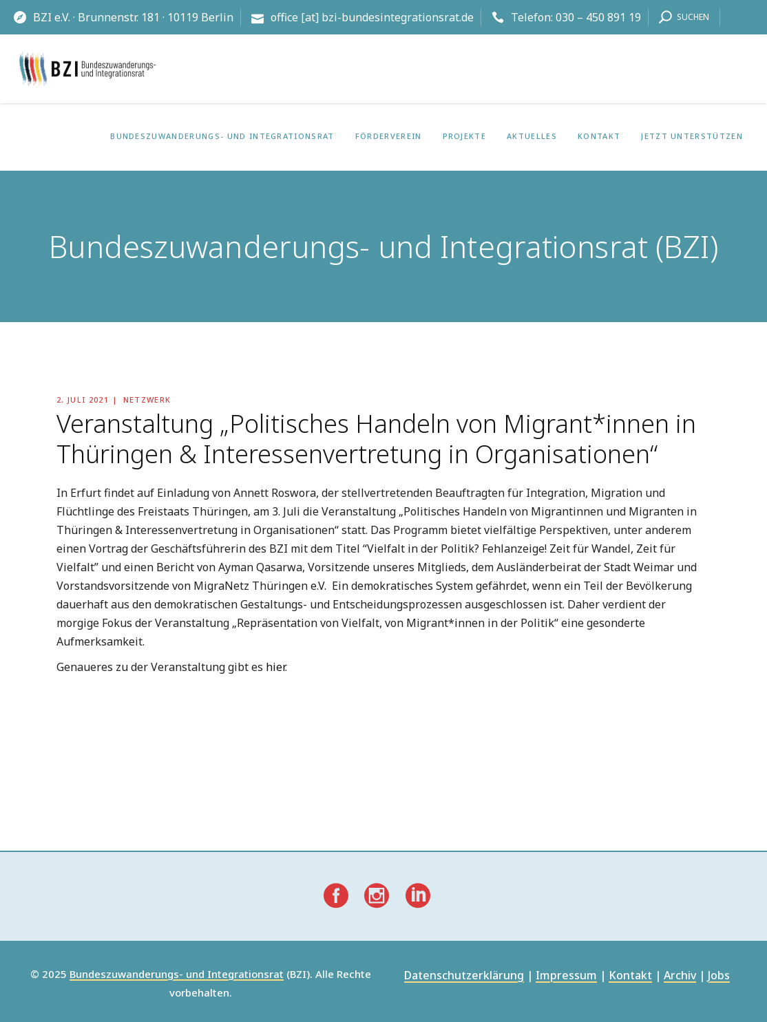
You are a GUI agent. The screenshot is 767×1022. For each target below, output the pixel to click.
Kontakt (630, 976)
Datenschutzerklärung (464, 976)
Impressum (566, 976)
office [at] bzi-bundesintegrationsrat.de (372, 17)
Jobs (719, 976)
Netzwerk (147, 399)
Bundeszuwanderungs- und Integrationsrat (177, 974)
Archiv (680, 976)
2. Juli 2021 (82, 399)
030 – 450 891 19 (598, 17)
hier (275, 666)
